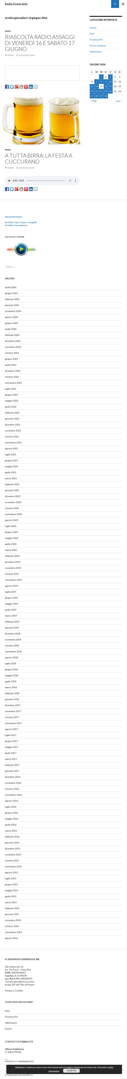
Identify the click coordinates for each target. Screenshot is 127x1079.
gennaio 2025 (12, 305)
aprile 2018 (10, 681)
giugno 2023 (11, 358)
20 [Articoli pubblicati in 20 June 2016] (92, 91)
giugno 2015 (11, 884)
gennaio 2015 (12, 914)
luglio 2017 (10, 735)
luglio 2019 (10, 591)
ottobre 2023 (12, 352)
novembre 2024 (13, 311)
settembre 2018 (13, 651)
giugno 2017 (11, 741)
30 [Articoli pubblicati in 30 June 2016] (106, 96)
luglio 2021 (10, 454)
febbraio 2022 (12, 412)
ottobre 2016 (12, 788)
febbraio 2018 (12, 693)
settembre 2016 (13, 794)
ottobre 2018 (12, 645)
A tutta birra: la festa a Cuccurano (38, 158)
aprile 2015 (10, 896)
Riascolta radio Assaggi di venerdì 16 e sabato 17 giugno (40, 43)
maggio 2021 (11, 466)
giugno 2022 (11, 394)
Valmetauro (96, 51)
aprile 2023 (10, 364)
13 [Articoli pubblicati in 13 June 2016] (92, 86)
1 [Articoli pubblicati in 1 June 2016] (101, 76)
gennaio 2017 (12, 770)
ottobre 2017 (12, 717)
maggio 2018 (11, 675)
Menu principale (123, 4)
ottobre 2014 (12, 926)
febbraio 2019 (12, 621)
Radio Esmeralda (16, 4)
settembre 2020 (13, 514)
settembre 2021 (13, 442)
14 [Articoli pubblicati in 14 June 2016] (96, 86)
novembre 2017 (13, 711)
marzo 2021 (11, 478)
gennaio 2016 (12, 842)
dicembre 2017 (12, 705)
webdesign (10, 1061)
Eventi (93, 27)
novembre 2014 (13, 920)
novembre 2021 (13, 430)
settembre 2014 (13, 932)
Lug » (118, 100)
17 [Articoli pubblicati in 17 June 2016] (110, 86)
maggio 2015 (11, 890)
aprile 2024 (10, 329)
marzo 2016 (11, 830)
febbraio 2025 (12, 299)
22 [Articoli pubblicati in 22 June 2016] (101, 91)
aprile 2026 (10, 287)
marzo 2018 (11, 687)
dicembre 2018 (12, 633)
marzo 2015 (11, 902)
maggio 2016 (11, 818)
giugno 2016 (11, 812)
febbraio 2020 (12, 556)
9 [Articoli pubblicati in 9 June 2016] (105, 81)
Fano (8, 31)
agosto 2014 (11, 938)
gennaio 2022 (12, 418)
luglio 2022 (10, 388)
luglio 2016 (10, 806)
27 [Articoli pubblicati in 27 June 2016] (92, 96)
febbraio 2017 (12, 765)
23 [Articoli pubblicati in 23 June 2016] (106, 91)
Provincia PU (96, 39)
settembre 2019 (13, 579)
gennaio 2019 (12, 627)
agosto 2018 (11, 657)
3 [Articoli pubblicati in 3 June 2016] (110, 76)
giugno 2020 (11, 532)
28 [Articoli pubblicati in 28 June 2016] (96, 96)
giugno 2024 (11, 323)
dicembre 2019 (12, 561)
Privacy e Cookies (14, 990)
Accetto (71, 1071)
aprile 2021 (10, 472)
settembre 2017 (13, 723)
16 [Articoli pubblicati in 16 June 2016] (106, 86)
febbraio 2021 (12, 484)
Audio (11, 55)
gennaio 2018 (12, 699)
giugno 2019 (11, 597)
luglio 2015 (10, 878)
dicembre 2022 (12, 370)
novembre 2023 (13, 347)
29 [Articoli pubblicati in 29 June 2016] (101, 96)
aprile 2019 (10, 609)
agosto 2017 (11, 729)
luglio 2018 (10, 663)
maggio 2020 (11, 538)
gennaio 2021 (12, 490)
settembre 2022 (13, 382)
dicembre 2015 (12, 848)
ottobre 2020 (12, 508)
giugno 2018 (11, 669)
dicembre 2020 (12, 496)
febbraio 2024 (12, 335)
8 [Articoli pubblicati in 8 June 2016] (101, 81)
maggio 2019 (11, 603)
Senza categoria (98, 45)
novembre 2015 (13, 854)
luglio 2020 (10, 526)
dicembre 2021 (12, 424)
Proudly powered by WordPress (19, 1075)
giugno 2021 (11, 460)
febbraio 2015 (12, 908)
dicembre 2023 (12, 341)
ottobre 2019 (12, 573)
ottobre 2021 (12, 436)
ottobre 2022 (12, 376)
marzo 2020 (11, 550)
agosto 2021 (11, 448)
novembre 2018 (13, 639)
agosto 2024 (11, 317)
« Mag (94, 100)
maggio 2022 (11, 400)
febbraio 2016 (12, 836)
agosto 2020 (11, 520)
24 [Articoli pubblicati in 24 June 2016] (110, 91)
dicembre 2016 (12, 776)
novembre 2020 (13, 502)
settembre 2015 (13, 866)
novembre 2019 (13, 567)
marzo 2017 (11, 759)
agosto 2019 (11, 585)
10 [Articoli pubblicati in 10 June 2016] (110, 81)
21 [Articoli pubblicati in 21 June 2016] (96, 91)
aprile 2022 (10, 406)
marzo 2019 (11, 615)
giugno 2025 (11, 293)
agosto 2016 (11, 800)
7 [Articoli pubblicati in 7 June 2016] (96, 81)
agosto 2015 (11, 872)
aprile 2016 (10, 824)
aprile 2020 (10, 544)
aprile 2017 (10, 753)
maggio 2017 (11, 747)
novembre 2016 (13, 782)
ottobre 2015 (12, 860)
